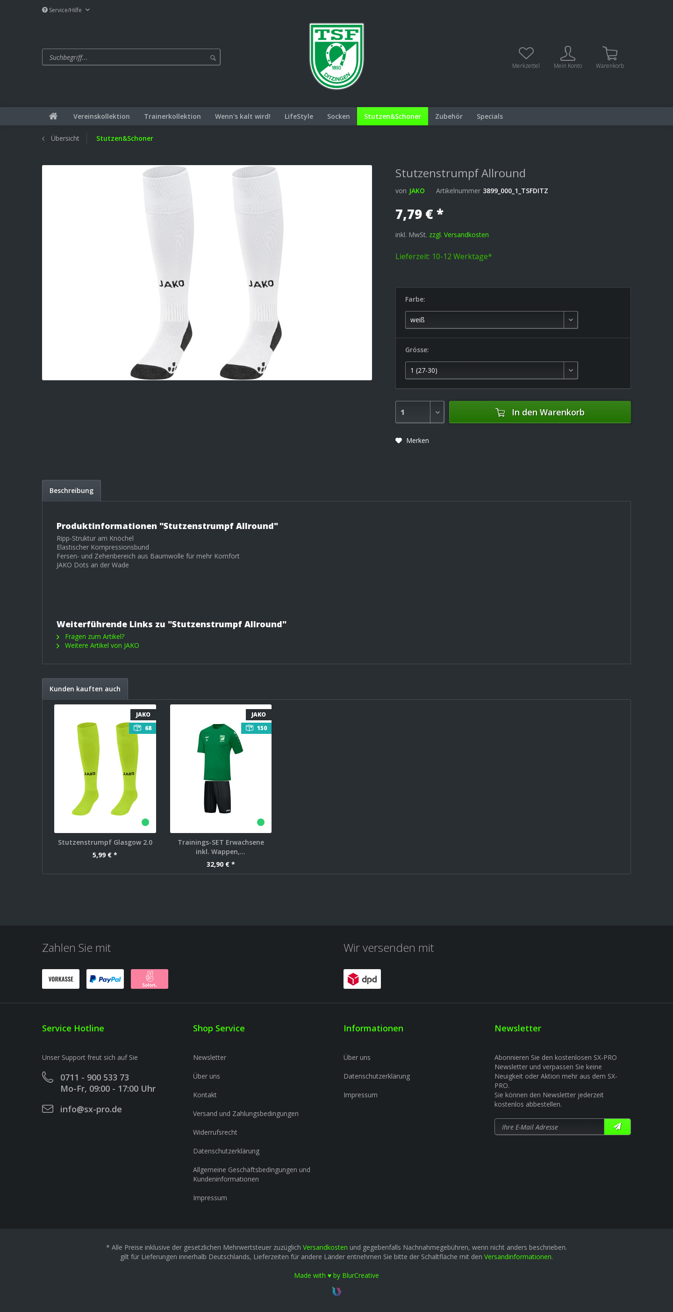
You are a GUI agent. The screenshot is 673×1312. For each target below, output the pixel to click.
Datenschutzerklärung (226, 1150)
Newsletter (209, 1057)
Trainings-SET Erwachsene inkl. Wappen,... (221, 847)
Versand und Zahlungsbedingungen (246, 1113)
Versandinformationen (517, 1256)
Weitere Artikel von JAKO (98, 645)
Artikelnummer (458, 190)
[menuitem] (169, 57)
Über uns (206, 1076)
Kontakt (205, 1094)
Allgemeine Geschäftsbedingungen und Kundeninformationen (251, 1174)
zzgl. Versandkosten (459, 234)
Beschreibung (71, 490)
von (401, 190)
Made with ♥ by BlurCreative (336, 1275)
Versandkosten (325, 1247)
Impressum (210, 1197)
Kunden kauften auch (85, 688)
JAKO (417, 190)
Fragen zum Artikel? (90, 636)
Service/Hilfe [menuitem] (62, 10)
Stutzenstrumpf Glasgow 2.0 (105, 842)
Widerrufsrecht (215, 1132)
